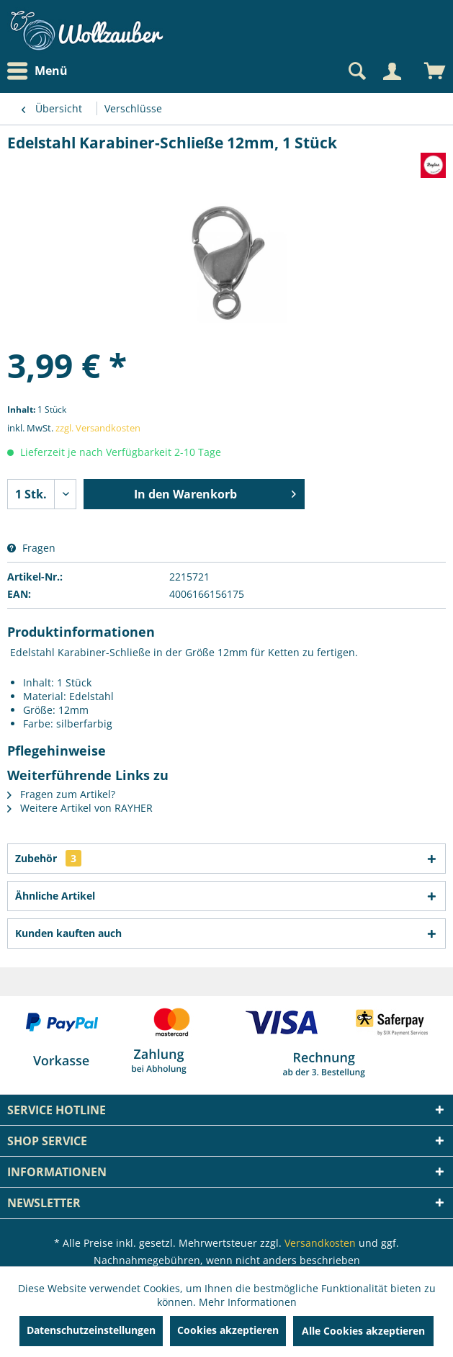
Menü (37, 71)
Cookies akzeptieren (228, 1330)
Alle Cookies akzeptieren (363, 1331)
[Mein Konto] (391, 71)
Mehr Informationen (248, 1302)
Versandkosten (320, 1243)
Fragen (31, 548)
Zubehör (48, 858)
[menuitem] (41, 71)
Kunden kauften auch (68, 933)
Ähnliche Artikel (55, 896)
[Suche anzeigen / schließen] (355, 71)
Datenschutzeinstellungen (91, 1330)
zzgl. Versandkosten (97, 427)
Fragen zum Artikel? (61, 794)
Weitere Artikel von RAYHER (80, 808)
